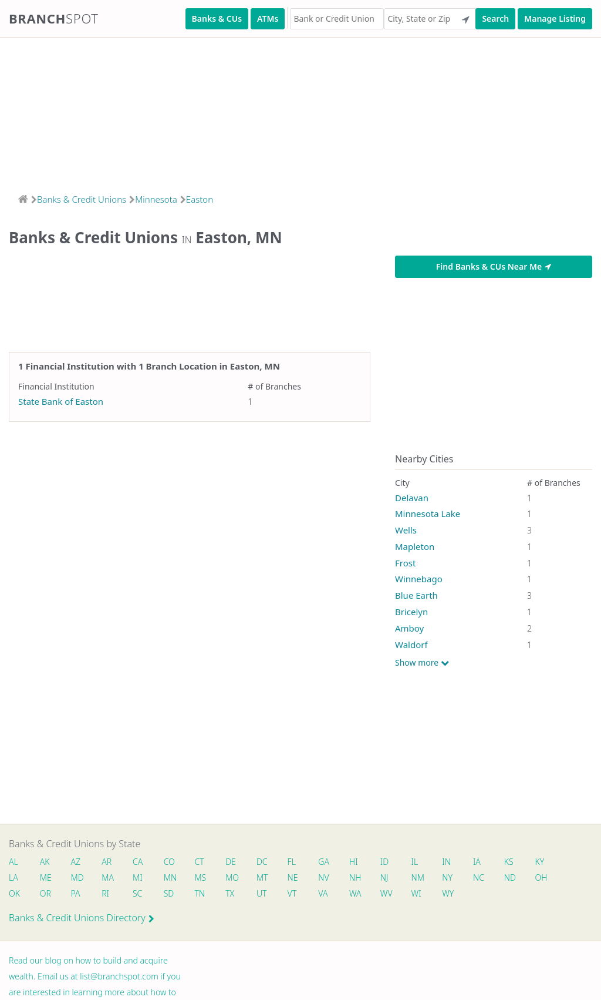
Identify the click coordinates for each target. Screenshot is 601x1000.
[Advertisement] (300, 112)
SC (141, 895)
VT (300, 895)
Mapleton (414, 546)
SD (173, 895)
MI (141, 878)
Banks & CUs (217, 18)
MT (269, 878)
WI (427, 895)
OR (46, 895)
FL (299, 862)
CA (141, 862)
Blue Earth (416, 595)
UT (268, 895)
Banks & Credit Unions (81, 199)
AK (45, 862)
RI (108, 895)
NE (300, 878)
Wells (406, 530)
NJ (394, 878)
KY (554, 862)
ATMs (267, 18)
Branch (54, 18)
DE (236, 862)
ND (523, 878)
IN (458, 862)
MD (78, 878)
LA (13, 878)
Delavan (411, 498)
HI (363, 862)
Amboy (409, 628)
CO (173, 862)
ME (46, 878)
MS (205, 878)
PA (77, 895)
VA (331, 895)
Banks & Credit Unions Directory (81, 920)
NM (428, 878)
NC (491, 878)
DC (268, 862)
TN (205, 895)
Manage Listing (555, 18)
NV (332, 878)
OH (555, 878)
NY (459, 878)
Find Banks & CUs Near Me (493, 266)
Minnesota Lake (427, 513)
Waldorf (411, 644)
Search (495, 18)
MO (237, 878)
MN (174, 878)
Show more (422, 663)
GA (332, 862)
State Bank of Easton (60, 401)
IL (425, 862)
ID (394, 862)
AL (13, 862)
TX (235, 895)
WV (396, 895)
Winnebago (419, 579)
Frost (405, 563)
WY (459, 895)
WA (364, 895)
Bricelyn (411, 612)
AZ (77, 862)
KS (522, 862)
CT (204, 862)
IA (490, 862)
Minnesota (156, 199)
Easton (199, 199)
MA (110, 878)
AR (109, 862)
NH (364, 878)
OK (14, 895)
